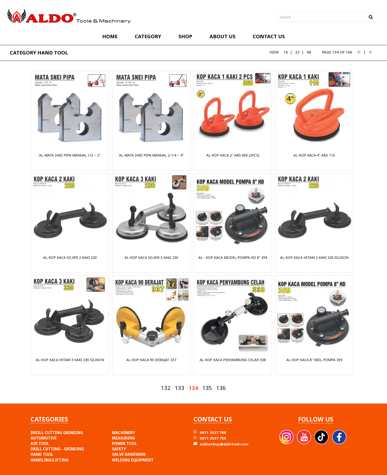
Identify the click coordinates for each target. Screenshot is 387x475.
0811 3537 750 (213, 438)
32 (297, 52)
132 (166, 387)
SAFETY (119, 449)
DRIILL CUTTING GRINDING (57, 432)
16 (286, 52)
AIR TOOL (40, 443)
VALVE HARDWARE (129, 454)
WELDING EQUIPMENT (133, 460)
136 (221, 387)
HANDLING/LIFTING (50, 460)
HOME (109, 36)
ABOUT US (222, 36)
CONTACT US (269, 36)
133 (179, 387)
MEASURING (123, 438)
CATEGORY (148, 36)
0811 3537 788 (213, 432)
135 (207, 387)
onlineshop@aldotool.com (224, 443)
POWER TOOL (124, 443)
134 (193, 387)
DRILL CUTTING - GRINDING (57, 449)
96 (309, 52)
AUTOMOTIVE (44, 438)
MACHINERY (123, 432)
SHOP (185, 36)
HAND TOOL (42, 454)
